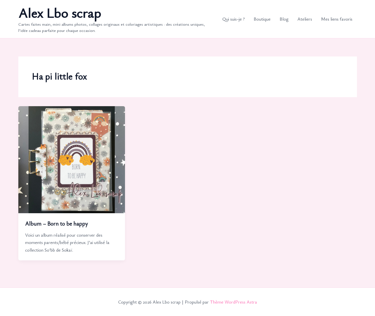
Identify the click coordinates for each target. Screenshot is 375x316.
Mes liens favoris (336, 19)
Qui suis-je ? (233, 19)
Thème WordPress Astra (233, 302)
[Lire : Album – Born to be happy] (71, 159)
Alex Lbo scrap (59, 12)
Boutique (262, 19)
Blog (284, 19)
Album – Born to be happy (56, 223)
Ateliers (304, 19)
